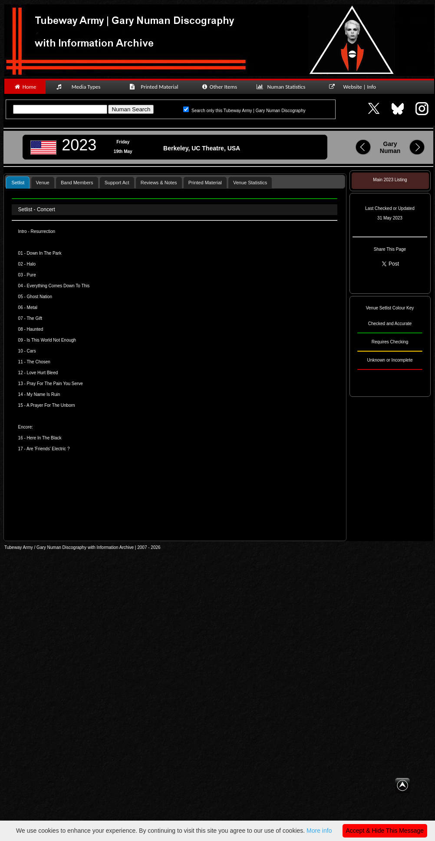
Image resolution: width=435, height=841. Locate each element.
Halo (31, 264)
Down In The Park (44, 253)
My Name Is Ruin (43, 394)
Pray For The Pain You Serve (55, 383)
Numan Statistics (282, 86)
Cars (31, 351)
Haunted (35, 329)
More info (319, 830)
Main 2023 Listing (390, 179)
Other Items (219, 86)
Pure (31, 275)
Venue (42, 182)
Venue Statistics (250, 182)
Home (25, 86)
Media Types (82, 86)
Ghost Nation (39, 296)
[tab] (18, 182)
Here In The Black (44, 437)
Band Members (77, 182)
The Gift (34, 318)
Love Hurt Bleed (42, 372)
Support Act (117, 182)
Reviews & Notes (159, 182)
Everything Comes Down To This (58, 285)
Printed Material (155, 86)
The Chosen (38, 361)
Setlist (17, 182)
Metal (32, 307)
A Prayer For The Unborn (50, 405)
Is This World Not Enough (51, 340)
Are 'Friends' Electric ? (48, 448)
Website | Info (355, 86)
